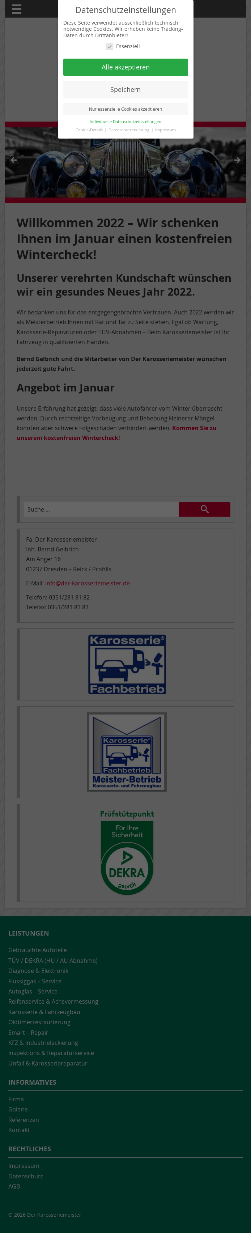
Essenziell (123, 46)
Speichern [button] (125, 89)
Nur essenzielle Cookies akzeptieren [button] (125, 109)
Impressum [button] (165, 129)
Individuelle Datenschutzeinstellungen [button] (125, 121)
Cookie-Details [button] (90, 129)
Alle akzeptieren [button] (126, 67)
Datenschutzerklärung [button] (129, 129)
